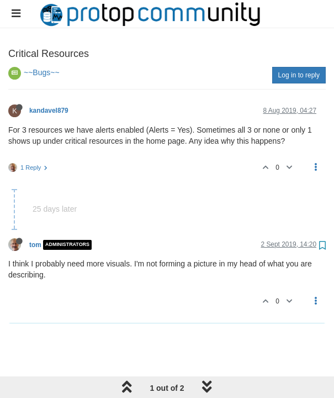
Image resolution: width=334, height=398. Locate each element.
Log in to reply (299, 75)
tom (35, 245)
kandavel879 (48, 110)
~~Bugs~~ (42, 72)
